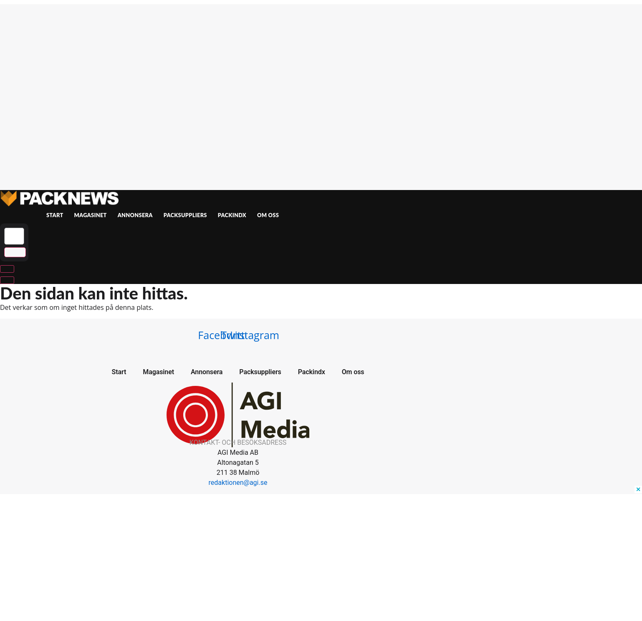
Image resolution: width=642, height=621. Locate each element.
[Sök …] (14, 236)
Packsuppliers (185, 215)
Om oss (268, 215)
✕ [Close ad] (638, 489)
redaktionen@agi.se (238, 483)
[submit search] (15, 253)
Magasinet (90, 215)
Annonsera (135, 215)
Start (54, 215)
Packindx (232, 215)
